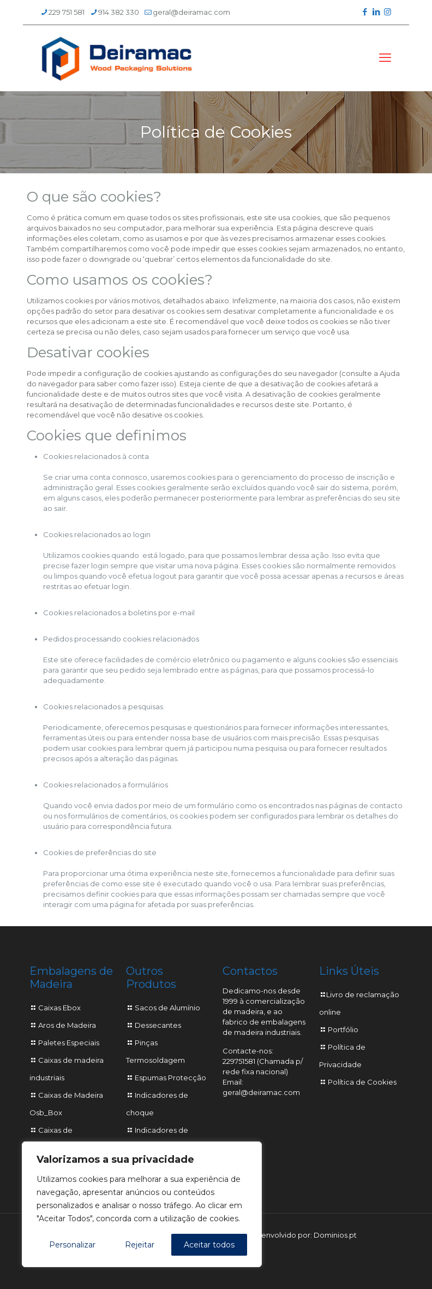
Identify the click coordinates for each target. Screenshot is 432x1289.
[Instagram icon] (387, 12)
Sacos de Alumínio (167, 1007)
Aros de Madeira (67, 1025)
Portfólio (343, 1029)
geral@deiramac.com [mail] (191, 12)
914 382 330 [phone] (118, 12)
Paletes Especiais (68, 1042)
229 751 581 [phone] (67, 12)
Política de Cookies (362, 1082)
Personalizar (72, 1245)
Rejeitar (139, 1245)
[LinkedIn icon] (376, 12)
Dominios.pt (335, 1235)
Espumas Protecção (170, 1077)
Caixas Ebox (59, 1007)
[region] (142, 1204)
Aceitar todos (209, 1245)
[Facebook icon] (365, 12)
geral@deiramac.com (261, 1092)
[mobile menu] (385, 58)
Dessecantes (158, 1025)
